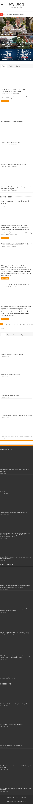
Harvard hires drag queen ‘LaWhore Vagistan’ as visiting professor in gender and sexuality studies (15, 633)
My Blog (16, 4)
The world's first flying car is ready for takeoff (13, 164)
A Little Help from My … (7, 678)
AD (14, 797)
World (11, 66)
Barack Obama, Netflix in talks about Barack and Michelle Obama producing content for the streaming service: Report (15, 534)
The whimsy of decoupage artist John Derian (13, 512)
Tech (3, 66)
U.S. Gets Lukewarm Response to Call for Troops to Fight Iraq (16, 415)
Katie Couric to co (5, 492)
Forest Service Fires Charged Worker (15, 284)
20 (20, 324)
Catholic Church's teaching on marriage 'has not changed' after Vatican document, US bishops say (14, 32)
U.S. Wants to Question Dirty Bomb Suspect (13, 14)
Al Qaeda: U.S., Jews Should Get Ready (16, 244)
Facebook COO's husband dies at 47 (11, 142)
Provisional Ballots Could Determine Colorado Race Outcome (16, 436)
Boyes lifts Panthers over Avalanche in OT (7, 57)
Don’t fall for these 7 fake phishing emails (12, 121)
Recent (3, 334)
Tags (22, 334)
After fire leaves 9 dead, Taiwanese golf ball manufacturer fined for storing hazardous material (24, 40)
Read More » (5, 101)
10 (17, 324)
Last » (2, 328)
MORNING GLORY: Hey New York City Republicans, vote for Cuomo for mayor (15, 609)
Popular (9, 334)
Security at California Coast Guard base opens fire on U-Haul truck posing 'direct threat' (15, 586)
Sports (18, 66)
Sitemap (24, 797)
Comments (16, 334)
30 (24, 324)
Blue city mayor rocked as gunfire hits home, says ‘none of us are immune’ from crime (15, 656)
